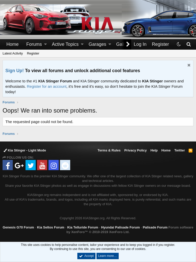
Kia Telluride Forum (82, 227)
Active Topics (65, 44)
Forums (34, 44)
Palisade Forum (155, 227)
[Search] (188, 44)
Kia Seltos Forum (50, 227)
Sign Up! (14, 70)
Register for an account (46, 86)
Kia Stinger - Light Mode (25, 150)
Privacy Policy (135, 150)
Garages (97, 44)
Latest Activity (13, 53)
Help (154, 150)
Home (12, 44)
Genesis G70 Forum (18, 227)
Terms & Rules (108, 150)
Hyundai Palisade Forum (120, 227)
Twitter (179, 150)
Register (33, 53)
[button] (45, 44)
